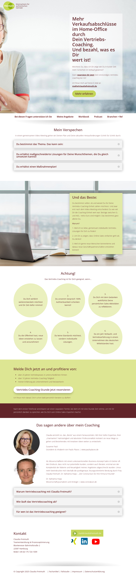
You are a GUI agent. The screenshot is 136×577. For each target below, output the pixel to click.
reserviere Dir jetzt (85, 75)
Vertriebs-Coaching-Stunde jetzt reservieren (43, 389)
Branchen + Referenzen (119, 117)
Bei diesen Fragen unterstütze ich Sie (33, 117)
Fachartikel (54, 571)
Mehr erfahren (84, 93)
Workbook (83, 117)
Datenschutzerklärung (95, 571)
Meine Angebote (65, 117)
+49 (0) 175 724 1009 (28, 552)
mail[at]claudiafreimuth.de (84, 86)
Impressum (77, 571)
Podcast (98, 117)
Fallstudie (65, 571)
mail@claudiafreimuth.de (89, 533)
